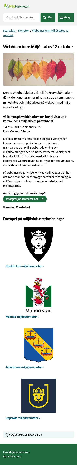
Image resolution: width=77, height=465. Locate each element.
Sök (49, 17)
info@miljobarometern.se (22, 199)
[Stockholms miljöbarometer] (38, 249)
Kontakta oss (11, 456)
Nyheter (23, 30)
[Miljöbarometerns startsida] (38, 6)
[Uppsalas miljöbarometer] (38, 400)
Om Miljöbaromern (15, 452)
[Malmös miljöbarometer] (38, 299)
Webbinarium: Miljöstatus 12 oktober (35, 33)
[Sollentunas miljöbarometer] (38, 350)
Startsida (9, 30)
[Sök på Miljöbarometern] (22, 17)
